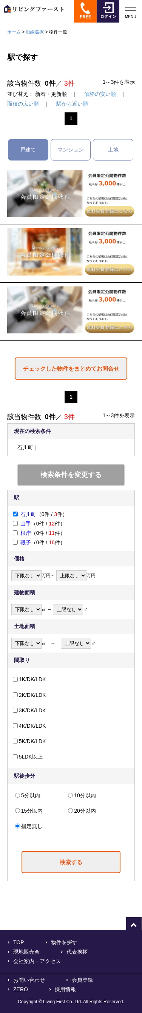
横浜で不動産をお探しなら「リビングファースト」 (32, 14)
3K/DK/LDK (32, 710)
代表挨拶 (77, 952)
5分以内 (30, 795)
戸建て (28, 150)
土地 (113, 150)
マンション (70, 150)
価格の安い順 (100, 94)
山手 (25, 524)
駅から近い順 (72, 104)
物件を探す (64, 942)
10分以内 (85, 795)
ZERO (20, 989)
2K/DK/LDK (32, 695)
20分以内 (85, 811)
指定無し (31, 826)
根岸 (25, 533)
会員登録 (82, 980)
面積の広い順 (23, 104)
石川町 (28, 514)
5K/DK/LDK (32, 741)
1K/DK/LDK (32, 679)
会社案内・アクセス (37, 961)
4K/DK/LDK (32, 726)
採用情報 (65, 989)
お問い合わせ (29, 980)
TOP (18, 942)
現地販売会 (26, 952)
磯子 (25, 542)
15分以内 (32, 811)
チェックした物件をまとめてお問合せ (71, 368)
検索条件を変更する (71, 474)
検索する (71, 862)
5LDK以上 (31, 757)
